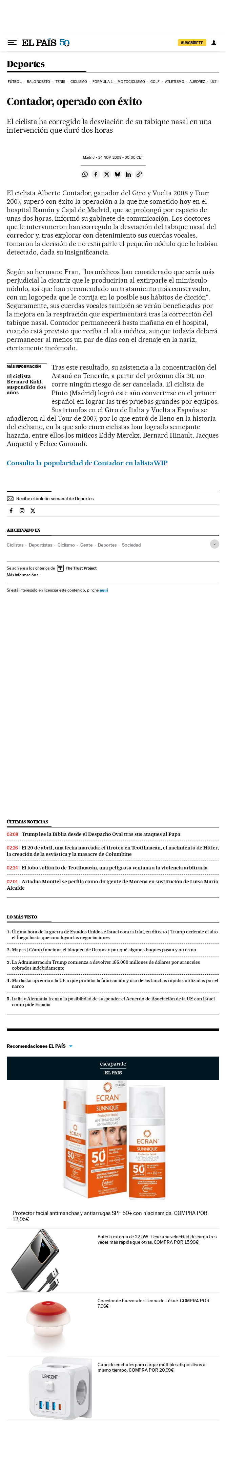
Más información (23, 575)
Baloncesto (38, 82)
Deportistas (40, 545)
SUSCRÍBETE (192, 42)
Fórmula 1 (102, 82)
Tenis (60, 82)
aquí (104, 590)
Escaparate (113, 1068)
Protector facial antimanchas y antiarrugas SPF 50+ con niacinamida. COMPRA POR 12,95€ (110, 1216)
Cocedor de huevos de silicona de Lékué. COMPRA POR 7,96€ (153, 1303)
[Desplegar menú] (12, 42)
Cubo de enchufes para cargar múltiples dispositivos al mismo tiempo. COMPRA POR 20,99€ (152, 1367)
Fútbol (15, 82)
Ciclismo (78, 82)
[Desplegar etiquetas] (214, 544)
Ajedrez (197, 82)
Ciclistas (15, 545)
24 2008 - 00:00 (120, 157)
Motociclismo (131, 82)
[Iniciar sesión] (213, 42)
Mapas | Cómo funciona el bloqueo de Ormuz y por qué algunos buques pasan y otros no (104, 949)
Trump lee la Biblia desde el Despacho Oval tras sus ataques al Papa (101, 834)
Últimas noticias (27, 821)
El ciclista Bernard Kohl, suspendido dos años (26, 384)
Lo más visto (22, 917)
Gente (86, 545)
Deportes (25, 64)
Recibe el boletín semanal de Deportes (55, 498)
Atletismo (174, 82)
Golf (155, 82)
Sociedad (131, 545)
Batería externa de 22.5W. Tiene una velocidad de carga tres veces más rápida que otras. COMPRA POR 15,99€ (157, 1239)
